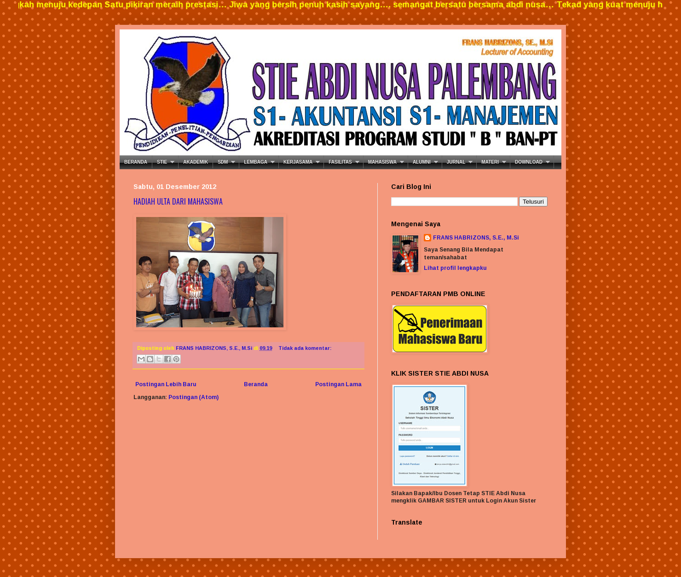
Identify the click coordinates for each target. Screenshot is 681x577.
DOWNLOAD (528, 162)
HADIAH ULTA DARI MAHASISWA (178, 201)
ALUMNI (422, 162)
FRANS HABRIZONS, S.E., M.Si (476, 237)
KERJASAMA (297, 162)
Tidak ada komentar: (305, 348)
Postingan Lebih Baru (165, 384)
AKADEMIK (195, 162)
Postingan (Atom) (193, 397)
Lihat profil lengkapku (455, 268)
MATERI (490, 162)
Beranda (256, 384)
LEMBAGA (255, 162)
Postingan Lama (338, 384)
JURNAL (456, 162)
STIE (162, 162)
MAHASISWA (382, 162)
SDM (223, 162)
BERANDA (135, 162)
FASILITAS (340, 162)
